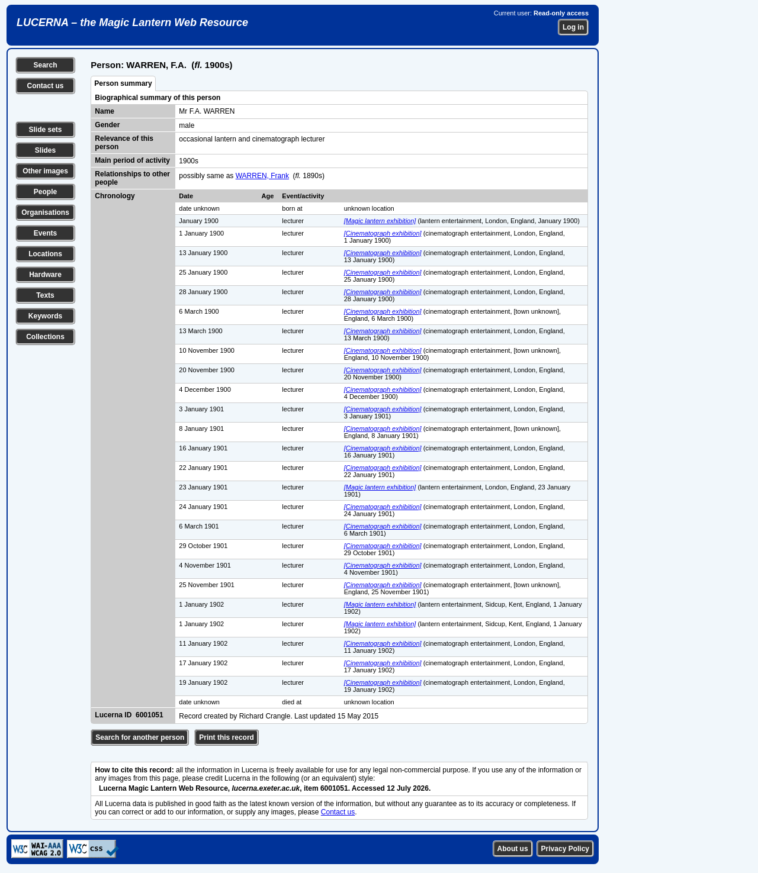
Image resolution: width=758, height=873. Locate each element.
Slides (45, 150)
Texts (45, 295)
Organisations (45, 212)
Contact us (45, 86)
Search (45, 65)
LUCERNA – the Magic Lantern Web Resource (132, 22)
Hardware (45, 274)
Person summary (123, 83)
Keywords (45, 316)
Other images (45, 171)
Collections (45, 337)
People (45, 192)
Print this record (226, 737)
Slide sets (45, 129)
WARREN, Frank (262, 176)
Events (45, 233)
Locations (45, 254)
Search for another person (139, 737)
